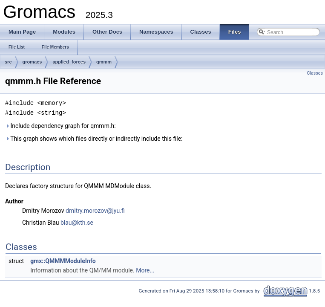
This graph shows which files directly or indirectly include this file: (94, 137)
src (8, 61)
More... (145, 269)
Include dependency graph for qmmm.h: (60, 125)
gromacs (32, 61)
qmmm (104, 61)
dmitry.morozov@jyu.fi (95, 209)
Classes (315, 73)
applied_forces (69, 61)
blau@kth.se (76, 221)
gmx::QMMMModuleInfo (63, 260)
